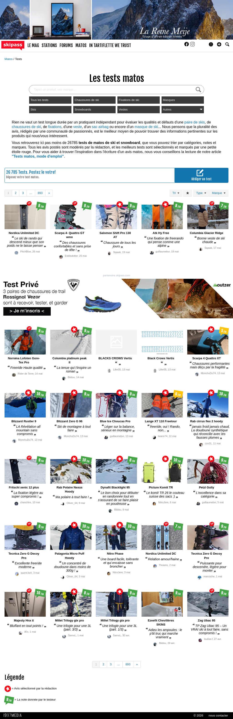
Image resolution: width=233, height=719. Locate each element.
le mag (33, 45)
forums (66, 45)
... (31, 193)
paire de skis (194, 122)
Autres (183, 109)
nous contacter (218, 715)
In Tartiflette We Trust (110, 45)
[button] (219, 44)
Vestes (123, 109)
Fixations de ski (129, 100)
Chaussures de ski (87, 100)
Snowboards (83, 109)
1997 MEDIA (14, 715)
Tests (18, 59)
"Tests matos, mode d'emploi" (38, 156)
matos (81, 45)
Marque (218, 193)
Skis (33, 109)
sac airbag (100, 127)
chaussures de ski (26, 127)
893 (40, 193)
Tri (175, 193)
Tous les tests (39, 100)
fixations (54, 127)
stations (49, 45)
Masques (169, 100)
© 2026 (198, 715)
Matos (9, 59)
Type (201, 193)
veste (77, 127)
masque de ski (146, 127)
